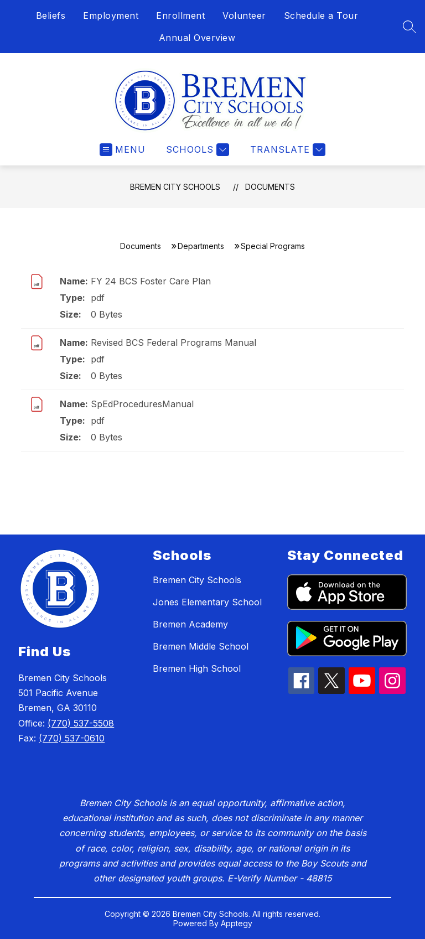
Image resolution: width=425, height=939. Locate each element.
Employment (110, 15)
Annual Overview (197, 37)
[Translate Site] (286, 150)
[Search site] (409, 26)
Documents (270, 186)
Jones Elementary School (207, 602)
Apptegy (236, 923)
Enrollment (180, 15)
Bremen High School (197, 668)
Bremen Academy (190, 624)
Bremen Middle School (200, 646)
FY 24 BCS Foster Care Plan (151, 281)
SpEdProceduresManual (142, 403)
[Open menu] (123, 150)
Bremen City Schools (175, 186)
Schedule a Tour (321, 15)
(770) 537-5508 (81, 723)
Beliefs (51, 15)
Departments (201, 246)
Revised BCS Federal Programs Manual (173, 342)
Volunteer (244, 15)
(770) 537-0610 (72, 738)
